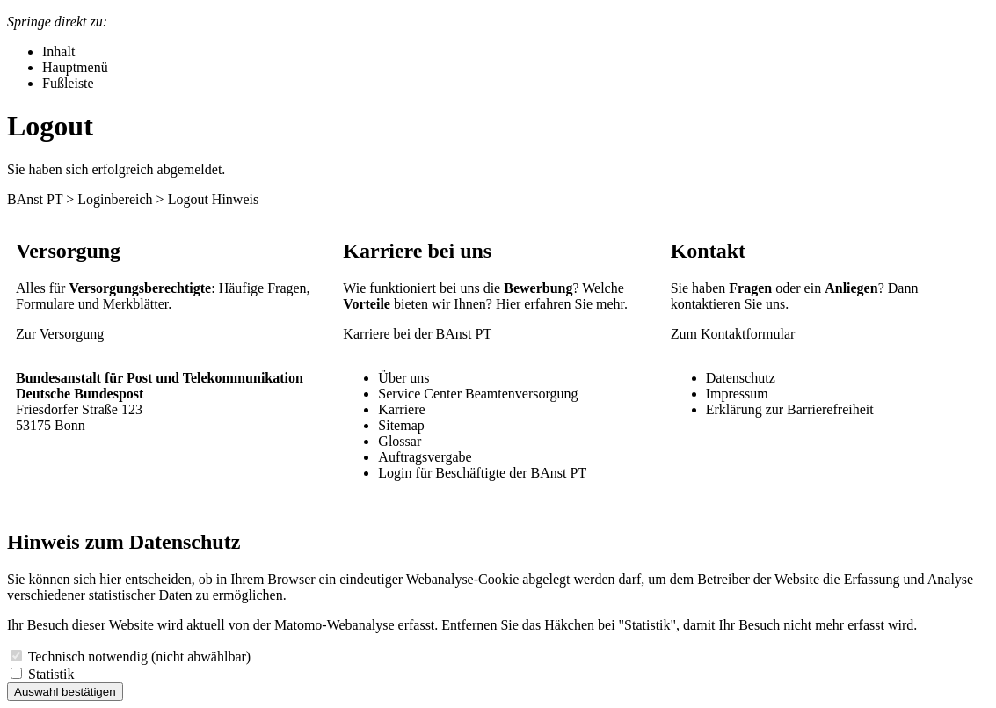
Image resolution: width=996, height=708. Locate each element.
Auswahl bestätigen (65, 691)
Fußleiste (68, 83)
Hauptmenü (75, 67)
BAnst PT (34, 199)
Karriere (401, 409)
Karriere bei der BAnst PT (417, 333)
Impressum (737, 393)
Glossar (399, 441)
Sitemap (401, 425)
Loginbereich (114, 199)
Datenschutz (740, 377)
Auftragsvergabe (424, 456)
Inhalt (58, 51)
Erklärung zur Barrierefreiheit (790, 409)
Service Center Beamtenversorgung (478, 393)
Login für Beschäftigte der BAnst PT (482, 472)
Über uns (403, 377)
